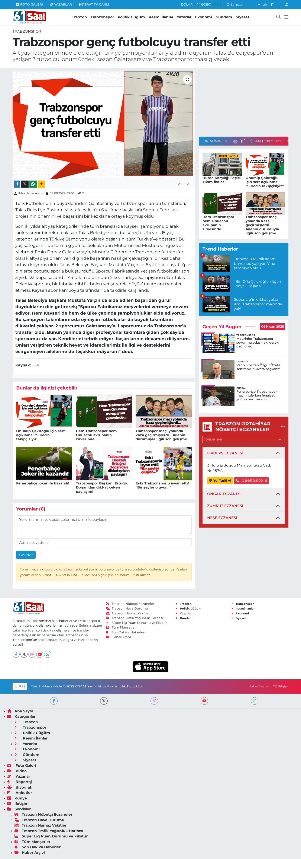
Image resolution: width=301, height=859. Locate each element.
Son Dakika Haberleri (125, 632)
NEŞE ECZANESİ (222, 518)
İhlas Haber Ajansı (30, 193)
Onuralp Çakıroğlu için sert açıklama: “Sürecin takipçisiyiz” (40, 435)
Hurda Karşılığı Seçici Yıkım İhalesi (222, 180)
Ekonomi (203, 17)
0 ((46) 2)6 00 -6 (251, 481)
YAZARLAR (61, 4)
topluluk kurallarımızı (61, 569)
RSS (19, 686)
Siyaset (242, 17)
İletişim (18, 803)
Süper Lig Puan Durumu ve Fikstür (136, 623)
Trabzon (79, 17)
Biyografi (19, 787)
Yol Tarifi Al (220, 481)
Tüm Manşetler (121, 627)
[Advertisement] (243, 101)
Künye (17, 798)
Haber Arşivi (118, 637)
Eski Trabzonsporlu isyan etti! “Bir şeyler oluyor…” (162, 485)
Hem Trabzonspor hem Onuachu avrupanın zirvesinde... (96, 435)
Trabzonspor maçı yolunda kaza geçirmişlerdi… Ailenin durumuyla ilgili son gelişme (161, 435)
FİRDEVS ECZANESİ (225, 453)
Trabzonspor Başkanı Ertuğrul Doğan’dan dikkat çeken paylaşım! (103, 487)
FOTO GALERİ (29, 4)
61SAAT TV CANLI (94, 4)
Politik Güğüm (131, 17)
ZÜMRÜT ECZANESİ (225, 506)
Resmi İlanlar (161, 17)
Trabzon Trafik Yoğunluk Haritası (134, 618)
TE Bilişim (280, 686)
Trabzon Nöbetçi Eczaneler (130, 604)
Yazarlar (184, 17)
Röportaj (19, 782)
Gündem (224, 17)
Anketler (19, 792)
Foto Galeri (21, 765)
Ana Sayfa (20, 711)
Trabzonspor (102, 17)
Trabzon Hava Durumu (127, 608)
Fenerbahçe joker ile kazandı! (42, 483)
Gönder (26, 555)
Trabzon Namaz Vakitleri (128, 613)
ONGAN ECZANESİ (224, 494)
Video (17, 771)
